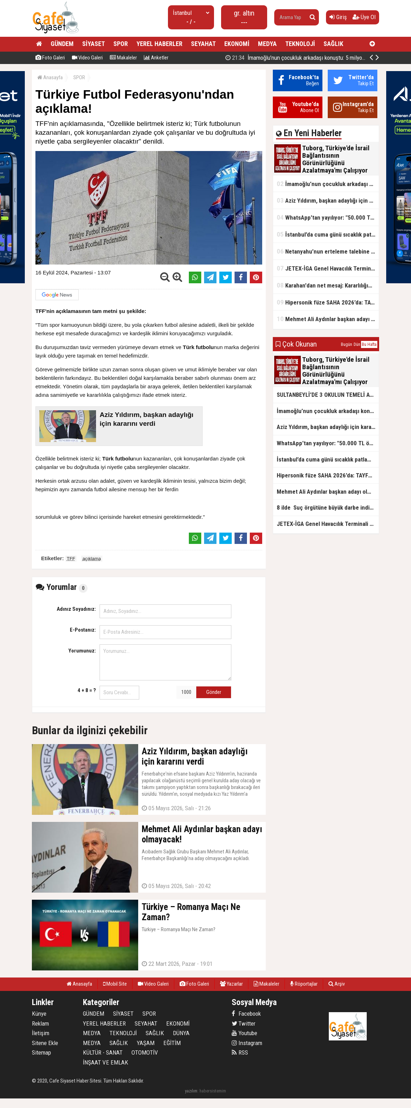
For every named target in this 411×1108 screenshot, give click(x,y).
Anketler (156, 57)
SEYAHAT (203, 43)
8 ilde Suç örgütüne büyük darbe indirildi (328, 507)
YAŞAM (145, 1042)
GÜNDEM (62, 43)
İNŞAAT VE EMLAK (105, 1062)
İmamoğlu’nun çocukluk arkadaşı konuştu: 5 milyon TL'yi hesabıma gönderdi (328, 184)
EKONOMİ (236, 43)
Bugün (346, 344)
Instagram (247, 1042)
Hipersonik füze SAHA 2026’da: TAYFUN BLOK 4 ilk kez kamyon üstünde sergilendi (328, 302)
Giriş (338, 17)
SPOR (120, 43)
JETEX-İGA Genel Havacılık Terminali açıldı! (328, 268)
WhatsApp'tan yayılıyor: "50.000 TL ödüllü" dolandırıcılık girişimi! (328, 217)
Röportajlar (303, 984)
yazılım (191, 1091)
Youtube (244, 1033)
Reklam (40, 1023)
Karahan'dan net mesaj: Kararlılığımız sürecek (328, 285)
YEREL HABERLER (159, 43)
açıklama (92, 558)
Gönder (213, 692)
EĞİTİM (172, 1042)
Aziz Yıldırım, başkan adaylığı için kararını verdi (328, 200)
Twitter (243, 1023)
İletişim (40, 1033)
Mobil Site (115, 984)
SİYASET (93, 43)
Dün (357, 344)
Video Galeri (87, 57)
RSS (240, 1052)
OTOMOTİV (144, 1052)
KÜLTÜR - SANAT (103, 1052)
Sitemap (41, 1052)
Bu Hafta (369, 344)
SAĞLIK (333, 43)
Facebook (246, 1013)
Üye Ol (364, 17)
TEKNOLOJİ (300, 43)
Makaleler (123, 57)
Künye (39, 1013)
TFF (71, 558)
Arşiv (336, 984)
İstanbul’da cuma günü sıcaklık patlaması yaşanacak (328, 234)
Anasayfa (50, 77)
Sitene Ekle (45, 1042)
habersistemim (212, 1091)
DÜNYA (181, 1033)
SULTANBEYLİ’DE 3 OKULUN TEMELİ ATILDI (328, 394)
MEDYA (267, 43)
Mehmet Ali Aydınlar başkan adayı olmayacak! (328, 319)
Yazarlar (231, 984)
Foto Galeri (50, 57)
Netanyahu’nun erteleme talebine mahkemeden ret (328, 251)
